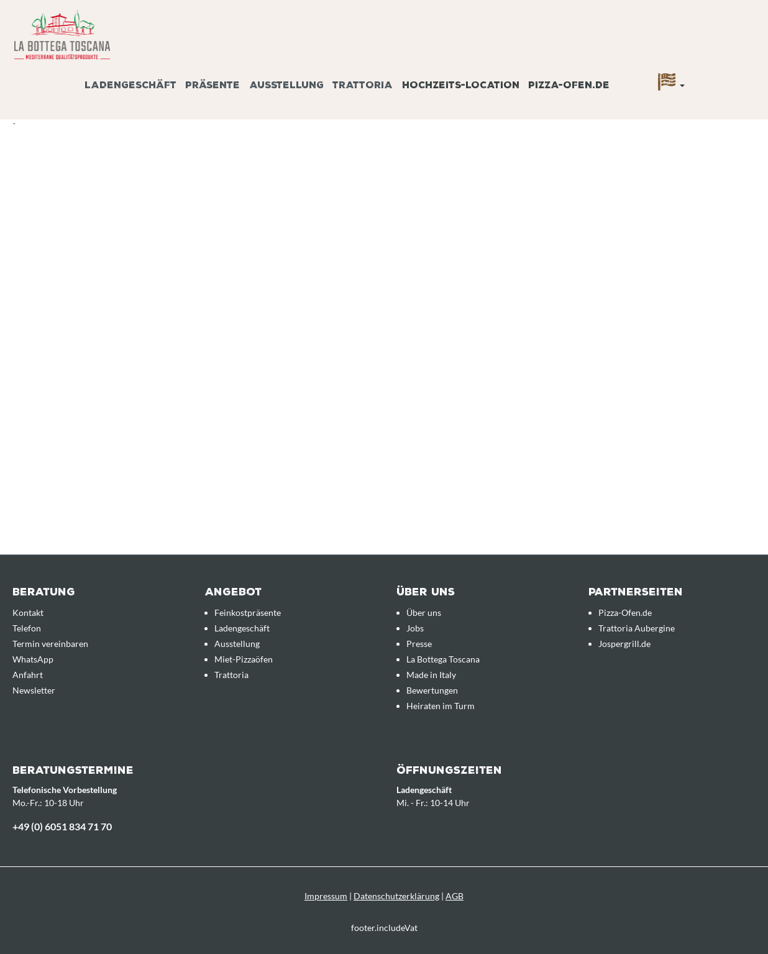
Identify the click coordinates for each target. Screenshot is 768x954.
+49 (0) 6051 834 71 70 (62, 826)
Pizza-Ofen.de (625, 612)
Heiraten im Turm (440, 705)
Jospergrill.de (624, 643)
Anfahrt (27, 674)
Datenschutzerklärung (396, 896)
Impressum (325, 896)
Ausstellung (237, 643)
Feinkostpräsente (247, 612)
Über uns (423, 612)
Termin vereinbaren (50, 643)
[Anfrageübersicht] (740, 70)
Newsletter (33, 690)
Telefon (26, 628)
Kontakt (27, 612)
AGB (455, 896)
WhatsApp (32, 659)
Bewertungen (432, 690)
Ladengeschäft (242, 628)
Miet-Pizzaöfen (243, 659)
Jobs (415, 628)
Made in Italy (431, 674)
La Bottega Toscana (443, 659)
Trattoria (231, 674)
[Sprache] (671, 85)
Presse (419, 643)
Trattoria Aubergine (636, 628)
